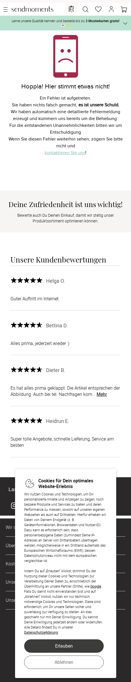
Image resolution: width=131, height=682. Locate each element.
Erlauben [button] (64, 646)
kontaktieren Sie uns (65, 153)
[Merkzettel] (98, 9)
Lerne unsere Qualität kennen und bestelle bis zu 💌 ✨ (65, 23)
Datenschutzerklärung (41, 632)
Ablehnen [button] (64, 662)
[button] (111, 9)
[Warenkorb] (124, 9)
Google (95, 586)
